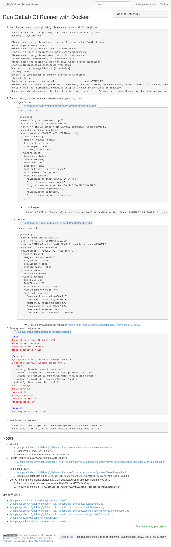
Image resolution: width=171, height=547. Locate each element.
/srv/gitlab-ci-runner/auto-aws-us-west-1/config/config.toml (58, 223)
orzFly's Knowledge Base (20, 4)
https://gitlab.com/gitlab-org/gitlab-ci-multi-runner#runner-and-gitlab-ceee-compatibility (66, 447)
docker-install (145, 526)
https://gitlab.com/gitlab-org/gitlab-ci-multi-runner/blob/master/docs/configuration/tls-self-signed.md (73, 472)
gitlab (156, 526)
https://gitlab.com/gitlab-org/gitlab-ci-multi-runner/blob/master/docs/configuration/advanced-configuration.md (71, 510)
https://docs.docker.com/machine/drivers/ (35, 517)
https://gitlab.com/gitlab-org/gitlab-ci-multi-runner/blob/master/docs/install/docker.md (58, 503)
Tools (164, 4)
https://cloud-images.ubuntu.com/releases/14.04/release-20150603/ (104, 324)
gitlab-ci (164, 526)
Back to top (67, 536)
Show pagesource (145, 4)
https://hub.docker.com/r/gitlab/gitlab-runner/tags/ (39, 500)
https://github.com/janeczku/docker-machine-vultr (39, 521)
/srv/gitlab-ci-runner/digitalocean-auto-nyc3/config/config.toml (60, 105)
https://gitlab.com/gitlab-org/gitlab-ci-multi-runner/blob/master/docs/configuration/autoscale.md (63, 514)
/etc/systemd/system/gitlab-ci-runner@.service (44, 331)
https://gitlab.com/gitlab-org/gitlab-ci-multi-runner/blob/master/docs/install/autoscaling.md (61, 507)
